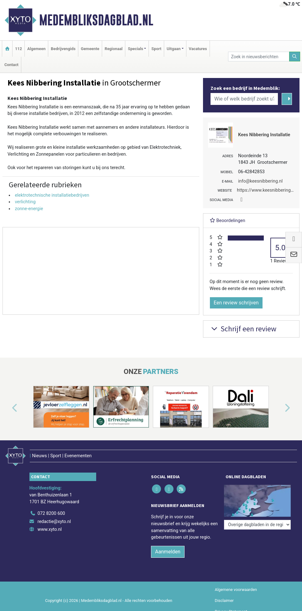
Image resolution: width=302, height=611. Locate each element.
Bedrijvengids (63, 48)
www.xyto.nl (50, 529)
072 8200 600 (51, 513)
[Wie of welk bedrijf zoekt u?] (244, 99)
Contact (11, 64)
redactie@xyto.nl (54, 521)
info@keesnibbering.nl (260, 181)
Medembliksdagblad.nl (96, 20)
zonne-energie (29, 208)
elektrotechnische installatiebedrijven (52, 195)
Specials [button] (135, 48)
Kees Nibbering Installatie (264, 134)
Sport (156, 48)
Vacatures (198, 48)
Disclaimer (224, 600)
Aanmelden (167, 552)
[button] (7, 408)
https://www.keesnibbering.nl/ (267, 190)
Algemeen (36, 48)
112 (18, 48)
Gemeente (90, 48)
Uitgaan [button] (173, 48)
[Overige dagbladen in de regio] (257, 525)
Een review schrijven (236, 303)
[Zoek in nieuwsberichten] (258, 56)
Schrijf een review (243, 329)
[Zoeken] (294, 56)
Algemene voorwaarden (236, 589)
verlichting (25, 202)
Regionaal (113, 48)
